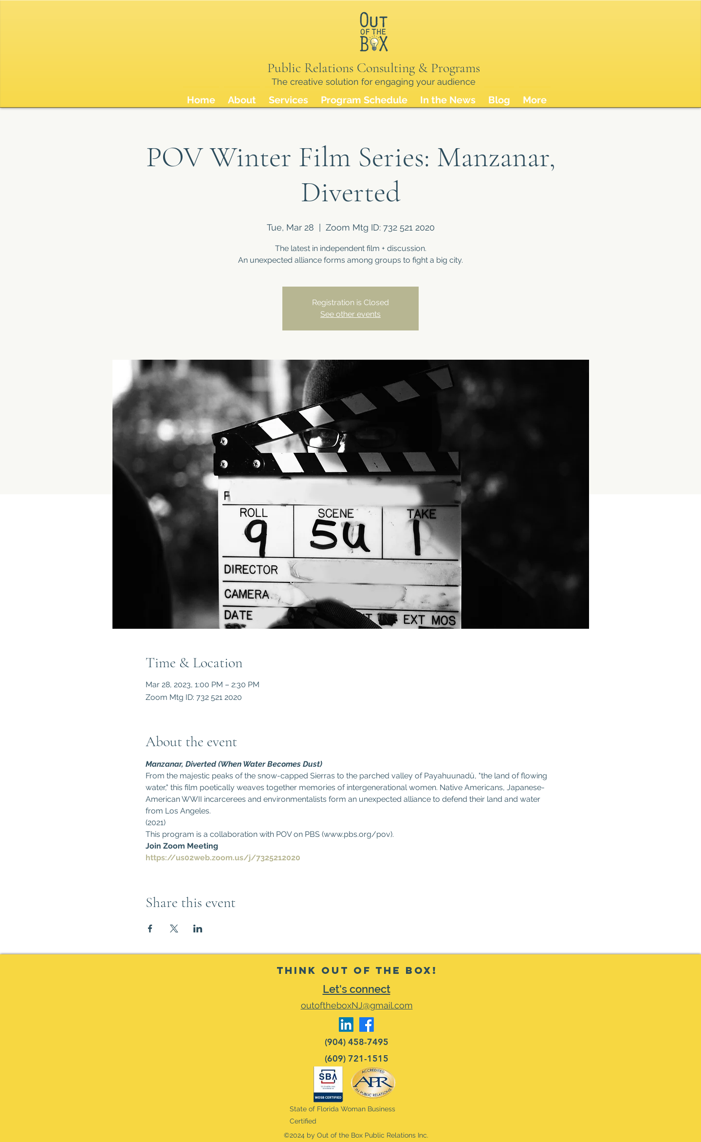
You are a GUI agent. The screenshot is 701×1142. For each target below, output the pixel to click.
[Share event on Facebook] (150, 928)
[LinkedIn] (346, 1024)
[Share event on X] (174, 928)
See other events (350, 314)
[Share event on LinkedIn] (198, 928)
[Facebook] (366, 1024)
